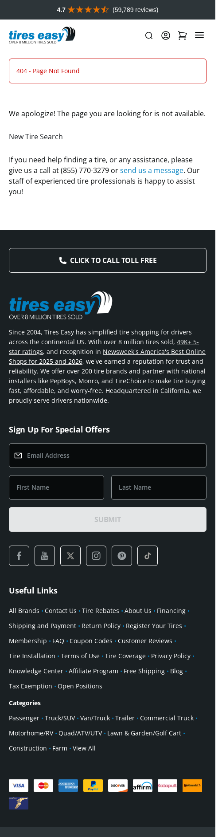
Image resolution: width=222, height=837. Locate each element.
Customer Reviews (145, 660)
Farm (59, 767)
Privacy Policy (171, 675)
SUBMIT (107, 539)
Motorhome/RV (31, 752)
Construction (28, 767)
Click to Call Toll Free (113, 280)
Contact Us (61, 630)
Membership (28, 660)
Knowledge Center (36, 690)
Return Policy (101, 645)
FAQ (58, 660)
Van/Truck (95, 737)
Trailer (125, 737)
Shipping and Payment (42, 645)
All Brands (24, 630)
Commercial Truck (167, 737)
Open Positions (80, 705)
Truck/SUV (60, 737)
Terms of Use (80, 675)
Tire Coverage (125, 675)
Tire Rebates (100, 630)
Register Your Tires (154, 645)
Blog (176, 690)
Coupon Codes (91, 660)
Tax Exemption (30, 705)
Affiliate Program (93, 690)
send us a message (151, 190)
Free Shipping (144, 690)
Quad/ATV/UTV (80, 752)
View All (84, 767)
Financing (171, 630)
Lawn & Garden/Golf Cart (144, 752)
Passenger (24, 737)
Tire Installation (32, 675)
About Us (138, 630)
